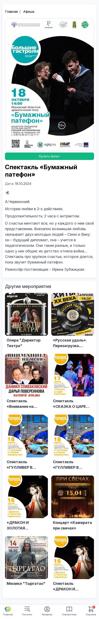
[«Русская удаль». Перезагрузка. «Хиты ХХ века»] (72, 322)
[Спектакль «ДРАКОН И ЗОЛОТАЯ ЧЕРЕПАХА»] (72, 565)
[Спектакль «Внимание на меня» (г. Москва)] (26, 383)
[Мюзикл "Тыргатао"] (26, 565)
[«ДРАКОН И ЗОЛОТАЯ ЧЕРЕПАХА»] (26, 504)
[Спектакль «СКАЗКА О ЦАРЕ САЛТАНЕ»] (72, 383)
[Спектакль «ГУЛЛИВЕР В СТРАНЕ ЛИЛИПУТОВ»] (26, 443)
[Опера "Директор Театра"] (26, 322)
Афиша (28, 11)
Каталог (27, 611)
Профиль (47, 611)
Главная (11, 11)
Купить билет (49, 156)
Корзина (91, 611)
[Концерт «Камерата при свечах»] (72, 504)
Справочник (69, 611)
